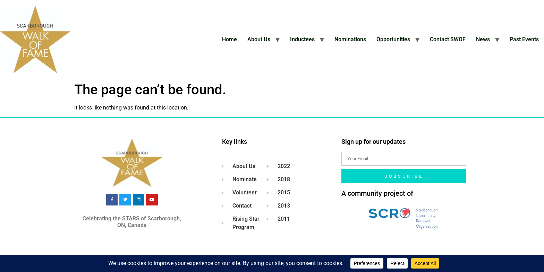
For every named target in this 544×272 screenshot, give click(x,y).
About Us (258, 39)
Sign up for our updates (373, 141)
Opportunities (393, 39)
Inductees (302, 39)
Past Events (524, 39)
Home (229, 39)
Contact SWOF (448, 39)
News (483, 39)
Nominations (350, 39)
